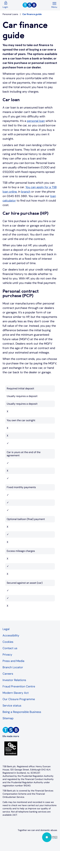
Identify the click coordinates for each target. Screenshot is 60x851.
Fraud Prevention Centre (19, 686)
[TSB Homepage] (37, 5)
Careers (8, 674)
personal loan (36, 121)
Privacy (7, 654)
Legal (6, 629)
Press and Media (13, 661)
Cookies (8, 642)
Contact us (10, 648)
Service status (12, 705)
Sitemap (8, 718)
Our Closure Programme (19, 699)
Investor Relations (14, 680)
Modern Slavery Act (16, 693)
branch (25, 192)
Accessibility (11, 635)
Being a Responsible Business (22, 712)
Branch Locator (13, 667)
